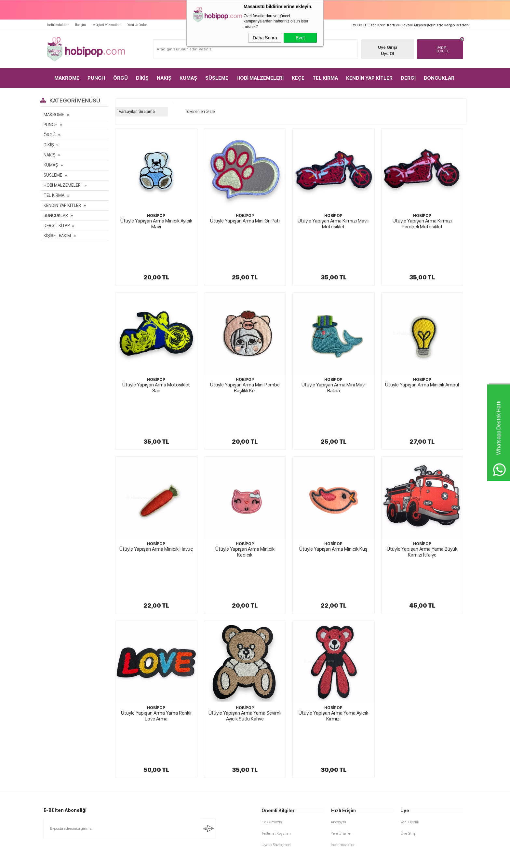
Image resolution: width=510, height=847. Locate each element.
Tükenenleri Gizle (198, 111)
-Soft (222, 839)
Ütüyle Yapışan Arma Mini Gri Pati (245, 221)
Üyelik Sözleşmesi (276, 704)
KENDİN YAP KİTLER (369, 78)
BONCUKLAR (439, 78)
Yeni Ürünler (137, 25)
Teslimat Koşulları (276, 693)
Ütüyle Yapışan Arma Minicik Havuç (156, 479)
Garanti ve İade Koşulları (281, 727)
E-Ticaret (238, 839)
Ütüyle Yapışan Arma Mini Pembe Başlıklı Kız (245, 352)
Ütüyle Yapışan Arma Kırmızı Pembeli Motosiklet (422, 224)
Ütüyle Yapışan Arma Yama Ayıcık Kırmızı (333, 610)
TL (448, 49)
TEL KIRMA (325, 78)
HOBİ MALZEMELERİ (260, 78)
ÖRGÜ (120, 78)
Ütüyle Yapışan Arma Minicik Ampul (422, 350)
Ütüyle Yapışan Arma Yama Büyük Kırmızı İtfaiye (422, 482)
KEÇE (298, 78)
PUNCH (96, 78)
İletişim (80, 25)
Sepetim (338, 727)
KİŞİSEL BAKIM (57, 235)
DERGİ (408, 78)
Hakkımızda (272, 681)
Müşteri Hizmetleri (106, 25)
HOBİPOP (156, 215)
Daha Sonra (265, 37)
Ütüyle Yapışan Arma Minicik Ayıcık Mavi (156, 224)
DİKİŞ (142, 78)
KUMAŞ (188, 78)
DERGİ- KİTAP (57, 225)
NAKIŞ (164, 78)
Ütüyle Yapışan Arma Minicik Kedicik (245, 482)
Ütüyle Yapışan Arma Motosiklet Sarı (156, 352)
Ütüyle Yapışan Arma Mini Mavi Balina (334, 352)
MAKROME (66, 78)
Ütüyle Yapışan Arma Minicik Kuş (333, 479)
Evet (300, 37)
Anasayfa (338, 681)
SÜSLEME (216, 78)
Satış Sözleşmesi (275, 715)
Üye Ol (387, 53)
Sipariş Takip (341, 738)
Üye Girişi (387, 47)
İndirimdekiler (58, 25)
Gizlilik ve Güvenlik (277, 738)
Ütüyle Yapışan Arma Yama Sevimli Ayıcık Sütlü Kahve (244, 610)
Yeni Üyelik (409, 681)
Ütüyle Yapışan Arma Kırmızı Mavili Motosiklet (333, 224)
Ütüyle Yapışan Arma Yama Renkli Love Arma (156, 610)
